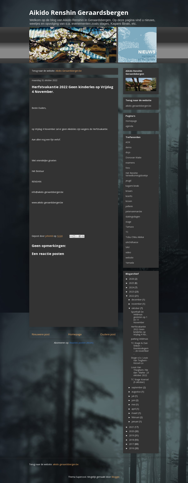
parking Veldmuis (139, 338)
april (134, 408)
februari (136, 417)
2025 (132, 283)
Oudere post (108, 334)
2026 (132, 278)
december (137, 299)
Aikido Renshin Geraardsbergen (78, 12)
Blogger (115, 476)
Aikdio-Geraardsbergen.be (69, 70)
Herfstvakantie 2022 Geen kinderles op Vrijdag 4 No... (139, 330)
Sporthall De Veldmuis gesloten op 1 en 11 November (139, 317)
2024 (132, 287)
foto (128, 167)
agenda (129, 126)
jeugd (128, 180)
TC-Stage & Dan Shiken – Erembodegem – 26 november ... (140, 348)
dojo (128, 152)
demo (129, 147)
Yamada (130, 262)
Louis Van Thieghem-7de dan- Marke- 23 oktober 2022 (140, 371)
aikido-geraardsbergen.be (138, 105)
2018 (132, 439)
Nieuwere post (41, 334)
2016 (132, 448)
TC (127, 231)
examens (130, 162)
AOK (128, 142)
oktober (136, 308)
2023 (132, 291)
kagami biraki (132, 185)
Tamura (130, 226)
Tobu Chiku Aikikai (135, 237)
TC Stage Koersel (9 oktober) (140, 381)
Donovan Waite (133, 157)
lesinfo (129, 196)
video (128, 252)
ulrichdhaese (132, 242)
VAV (128, 247)
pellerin (129, 206)
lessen (129, 201)
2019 (132, 435)
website (129, 257)
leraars (129, 190)
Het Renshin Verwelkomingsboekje (137, 174)
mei (134, 404)
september (137, 387)
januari (135, 421)
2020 (132, 431)
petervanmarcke (134, 211)
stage (128, 221)
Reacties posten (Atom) (81, 342)
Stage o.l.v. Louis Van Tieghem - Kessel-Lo (139, 360)
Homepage (75, 334)
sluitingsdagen (133, 216)
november (137, 303)
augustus (136, 391)
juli (133, 396)
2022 (132, 295)
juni (134, 400)
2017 (132, 444)
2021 (132, 426)
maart (135, 413)
